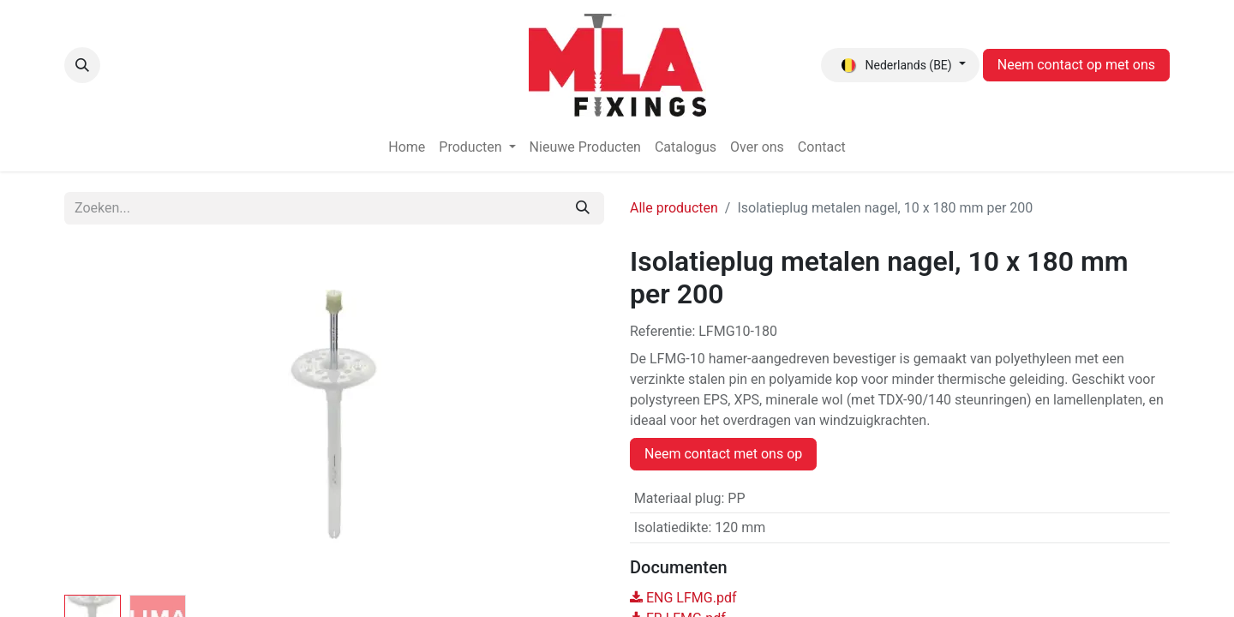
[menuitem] (406, 147)
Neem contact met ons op (723, 454)
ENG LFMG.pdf (683, 598)
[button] (82, 65)
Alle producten (674, 208)
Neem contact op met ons (1076, 65)
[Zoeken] (582, 208)
